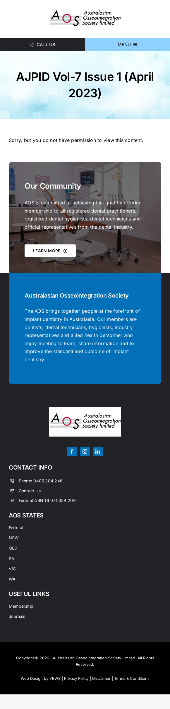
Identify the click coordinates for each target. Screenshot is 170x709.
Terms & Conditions (132, 678)
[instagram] (85, 451)
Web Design (32, 678)
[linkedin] (98, 451)
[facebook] (72, 451)
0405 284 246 (48, 480)
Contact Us (30, 490)
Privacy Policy (76, 678)
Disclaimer (101, 678)
